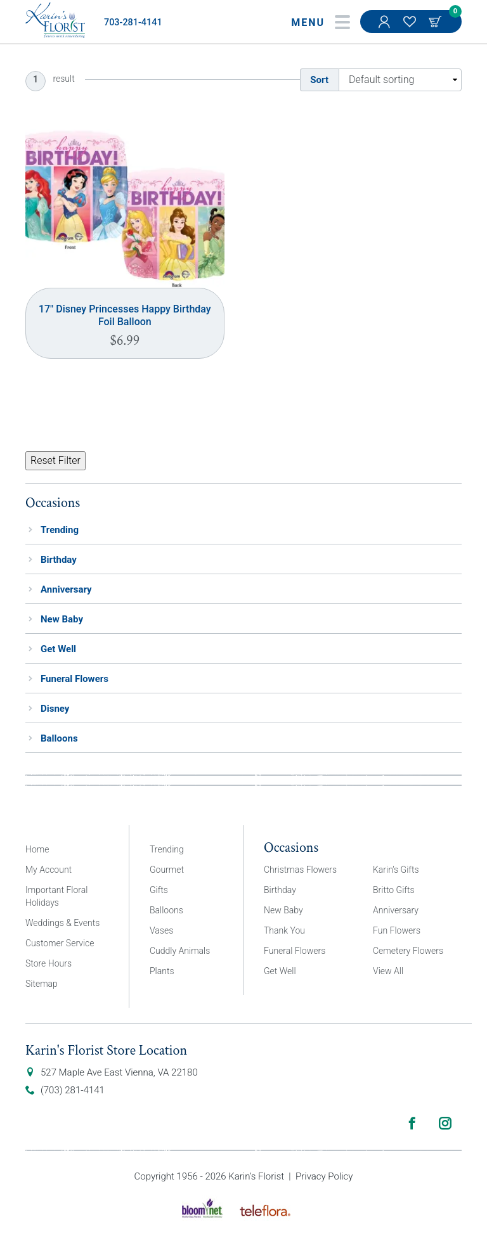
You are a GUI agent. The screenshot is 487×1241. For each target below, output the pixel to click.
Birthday (59, 559)
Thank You (284, 930)
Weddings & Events (62, 923)
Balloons (59, 738)
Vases (161, 930)
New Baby (62, 619)
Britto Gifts (394, 890)
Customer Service (59, 943)
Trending (60, 530)
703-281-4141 (133, 22)
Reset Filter (55, 460)
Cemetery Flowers (408, 951)
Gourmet (167, 870)
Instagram (445, 1123)
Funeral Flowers (74, 679)
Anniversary (66, 589)
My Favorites (411, 28)
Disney (55, 708)
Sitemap (41, 984)
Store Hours (48, 963)
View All (388, 971)
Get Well (58, 649)
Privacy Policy (324, 1176)
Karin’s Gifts (396, 870)
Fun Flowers (396, 930)
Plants (162, 971)
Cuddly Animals (180, 951)
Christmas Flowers (300, 870)
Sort (319, 80)
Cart (436, 21)
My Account (385, 28)
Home (37, 849)
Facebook (412, 1123)
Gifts (159, 890)
